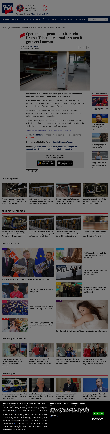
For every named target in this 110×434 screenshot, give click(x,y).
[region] (55, 417)
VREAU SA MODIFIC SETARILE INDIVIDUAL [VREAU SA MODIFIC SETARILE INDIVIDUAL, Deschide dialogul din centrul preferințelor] (98, 419)
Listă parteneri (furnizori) (56, 416)
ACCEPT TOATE (98, 413)
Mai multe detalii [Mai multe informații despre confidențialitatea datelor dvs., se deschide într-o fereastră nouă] (12, 411)
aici (15, 423)
